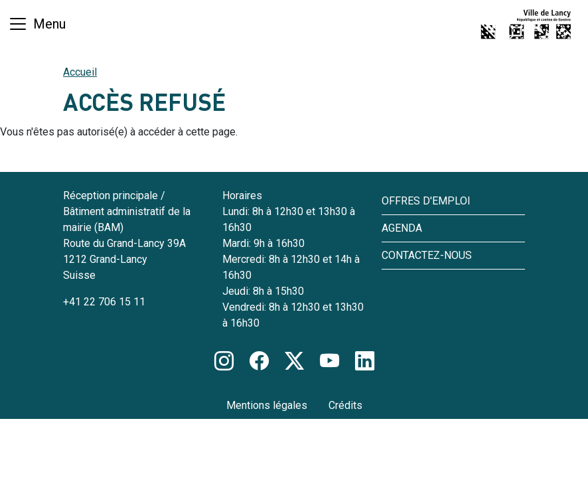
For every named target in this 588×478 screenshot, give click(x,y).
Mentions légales (266, 405)
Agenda (402, 228)
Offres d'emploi (426, 201)
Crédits (345, 405)
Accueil (80, 72)
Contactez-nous (427, 255)
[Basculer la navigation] (37, 24)
